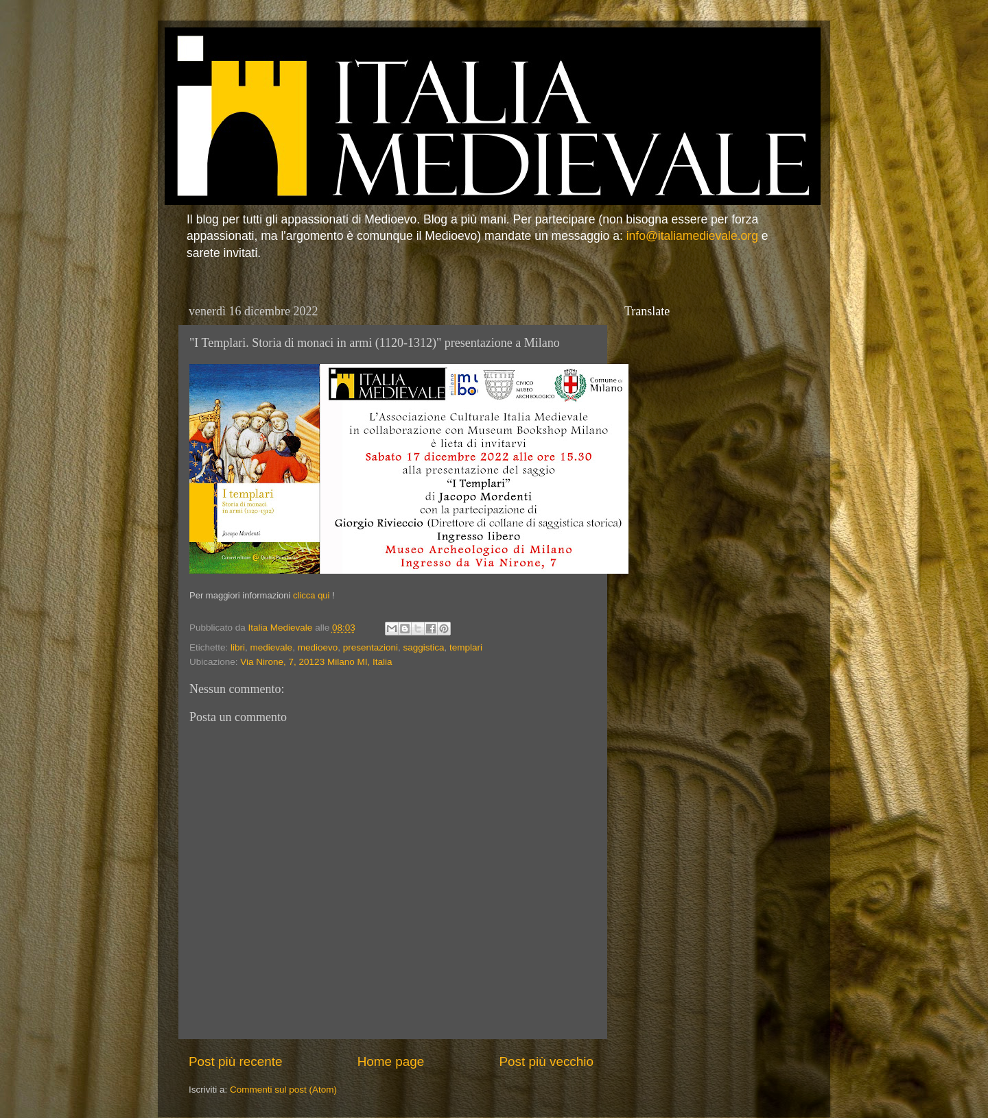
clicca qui (311, 595)
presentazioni (370, 647)
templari (465, 647)
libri (238, 647)
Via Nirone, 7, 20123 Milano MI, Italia (316, 662)
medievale (271, 647)
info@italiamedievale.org (692, 236)
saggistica (424, 647)
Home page (391, 1061)
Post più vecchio (546, 1061)
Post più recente (236, 1061)
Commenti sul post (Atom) (283, 1089)
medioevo (318, 647)
